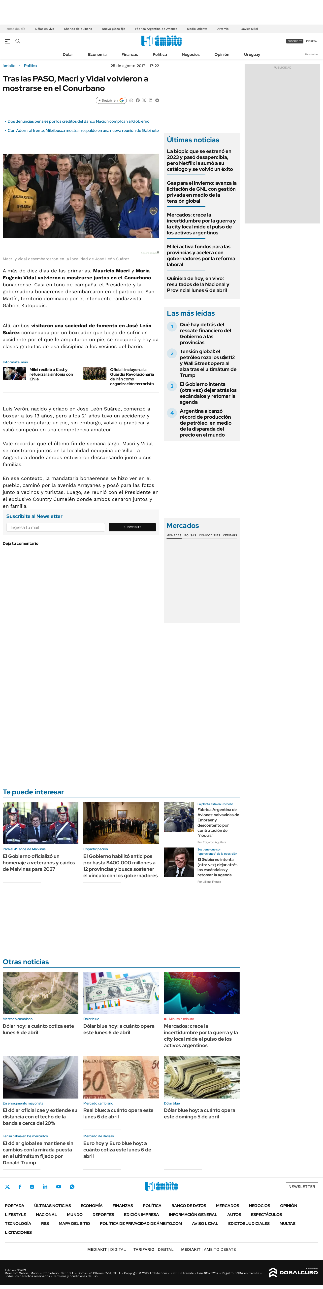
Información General (193, 1214)
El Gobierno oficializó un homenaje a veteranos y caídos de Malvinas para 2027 (39, 862)
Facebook (20, 1186)
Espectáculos (266, 1214)
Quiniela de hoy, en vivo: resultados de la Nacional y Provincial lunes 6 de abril (198, 284)
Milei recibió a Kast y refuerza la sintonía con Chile (51, 374)
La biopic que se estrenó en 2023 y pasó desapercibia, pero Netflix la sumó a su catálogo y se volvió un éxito (200, 160)
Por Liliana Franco (209, 882)
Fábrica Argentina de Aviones (156, 29)
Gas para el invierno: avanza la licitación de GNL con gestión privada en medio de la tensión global (202, 192)
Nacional (46, 1214)
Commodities (209, 535)
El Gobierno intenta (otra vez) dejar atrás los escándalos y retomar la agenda (208, 393)
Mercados (227, 1205)
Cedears (230, 535)
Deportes (103, 1214)
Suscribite (132, 527)
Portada (14, 1205)
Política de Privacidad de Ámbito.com (141, 1223)
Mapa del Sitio (74, 1223)
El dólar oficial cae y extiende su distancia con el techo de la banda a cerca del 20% (40, 1116)
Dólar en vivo (44, 29)
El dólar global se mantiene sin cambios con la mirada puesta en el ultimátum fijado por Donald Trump (38, 1153)
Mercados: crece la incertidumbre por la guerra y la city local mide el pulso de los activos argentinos (201, 224)
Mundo (75, 1214)
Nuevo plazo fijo (113, 29)
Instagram (32, 1186)
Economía (97, 54)
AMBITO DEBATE (208, 1249)
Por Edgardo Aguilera (211, 842)
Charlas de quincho (78, 29)
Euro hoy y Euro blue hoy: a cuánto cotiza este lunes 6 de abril (117, 1149)
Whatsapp (72, 1186)
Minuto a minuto (181, 1019)
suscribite (295, 41)
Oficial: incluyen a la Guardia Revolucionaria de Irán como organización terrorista (132, 377)
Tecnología (18, 1223)
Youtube (58, 1187)
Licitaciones (18, 1232)
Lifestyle (15, 1214)
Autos (234, 1214)
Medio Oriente (197, 29)
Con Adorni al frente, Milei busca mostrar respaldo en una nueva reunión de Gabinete (83, 130)
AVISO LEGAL (205, 1223)
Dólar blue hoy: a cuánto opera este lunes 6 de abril (119, 1029)
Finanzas (130, 54)
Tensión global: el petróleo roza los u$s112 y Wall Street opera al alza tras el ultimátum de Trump (208, 363)
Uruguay (252, 54)
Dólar (68, 54)
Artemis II (224, 29)
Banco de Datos (188, 1205)
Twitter (7, 1187)
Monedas (174, 535)
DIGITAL (106, 1249)
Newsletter (311, 54)
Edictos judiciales (249, 1223)
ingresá (311, 41)
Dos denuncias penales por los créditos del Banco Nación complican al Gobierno (79, 121)
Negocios (191, 54)
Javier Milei (249, 29)
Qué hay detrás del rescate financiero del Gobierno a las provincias (205, 333)
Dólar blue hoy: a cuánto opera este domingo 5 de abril (199, 1113)
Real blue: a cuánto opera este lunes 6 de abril (118, 1113)
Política (160, 54)
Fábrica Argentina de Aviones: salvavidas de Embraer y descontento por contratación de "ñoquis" (218, 822)
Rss (45, 1223)
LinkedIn (45, 1186)
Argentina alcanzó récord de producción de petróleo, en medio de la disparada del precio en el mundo (205, 423)
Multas (287, 1223)
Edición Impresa (141, 1214)
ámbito (9, 66)
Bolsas (190, 535)
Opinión (222, 54)
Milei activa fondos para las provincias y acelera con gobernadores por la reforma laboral (201, 255)
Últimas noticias (52, 1205)
